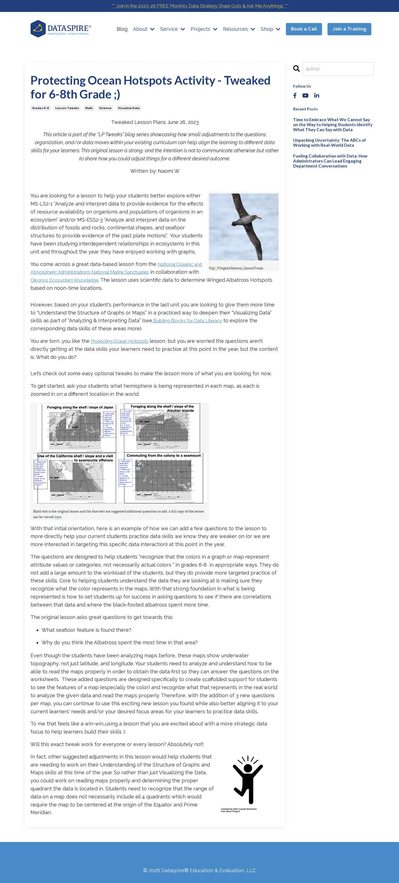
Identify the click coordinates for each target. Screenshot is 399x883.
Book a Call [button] (304, 29)
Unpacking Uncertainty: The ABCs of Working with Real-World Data (326, 141)
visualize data (129, 108)
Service (172, 29)
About (144, 29)
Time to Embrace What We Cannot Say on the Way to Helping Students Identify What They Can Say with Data (333, 124)
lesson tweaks (67, 108)
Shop (270, 29)
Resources (239, 29)
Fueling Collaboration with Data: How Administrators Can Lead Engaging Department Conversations (328, 158)
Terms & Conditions (184, 855)
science (105, 108)
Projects (204, 29)
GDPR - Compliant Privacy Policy (252, 855)
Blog (122, 29)
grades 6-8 (40, 108)
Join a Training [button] (349, 29)
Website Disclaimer (131, 855)
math (89, 108)
